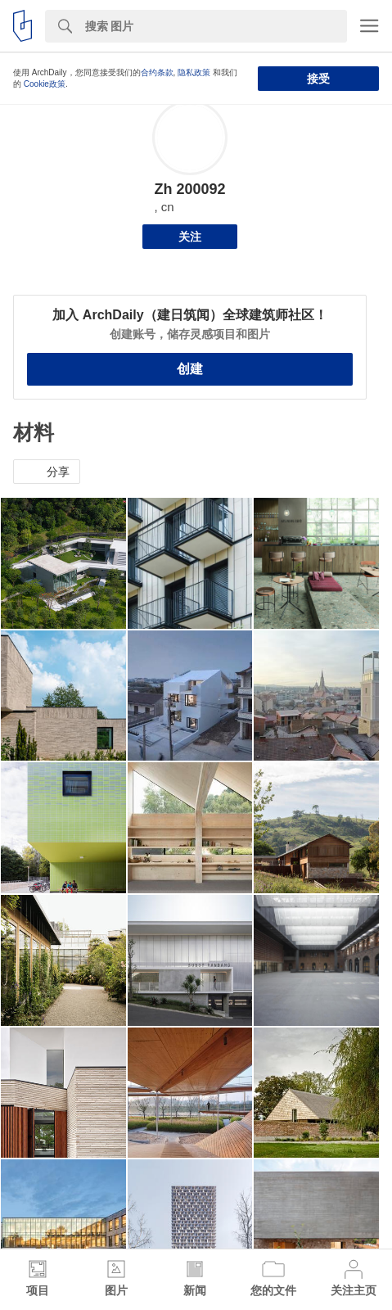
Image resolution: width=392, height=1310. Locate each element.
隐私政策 (194, 72)
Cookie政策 (44, 83)
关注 (189, 236)
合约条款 (157, 72)
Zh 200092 (189, 189)
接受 (318, 78)
